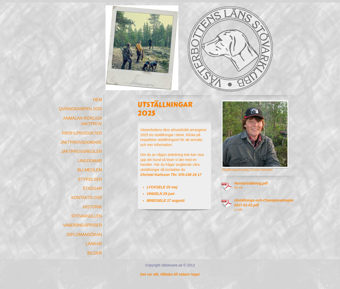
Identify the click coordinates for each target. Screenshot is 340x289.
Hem (97, 100)
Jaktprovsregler (81, 151)
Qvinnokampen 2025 (80, 109)
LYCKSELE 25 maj (162, 187)
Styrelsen (90, 179)
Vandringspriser (82, 225)
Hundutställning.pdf (251, 183)
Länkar (94, 244)
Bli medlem (89, 170)
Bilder (94, 253)
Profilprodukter (82, 133)
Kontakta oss (86, 197)
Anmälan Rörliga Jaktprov (82, 121)
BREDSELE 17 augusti (165, 200)
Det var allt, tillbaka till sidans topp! (170, 274)
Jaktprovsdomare (81, 142)
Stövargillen (86, 216)
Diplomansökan (84, 234)
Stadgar (92, 188)
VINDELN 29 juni (161, 194)
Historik (92, 207)
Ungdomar (90, 161)
